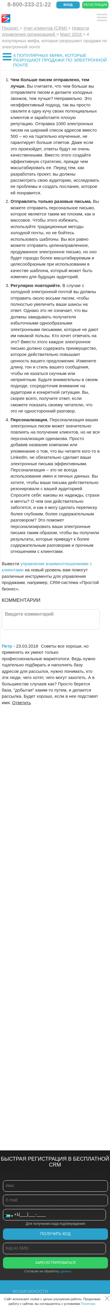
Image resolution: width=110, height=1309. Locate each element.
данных (65, 1271)
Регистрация (95, 4)
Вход (68, 4)
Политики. (88, 1303)
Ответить (21, 702)
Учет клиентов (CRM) (45, 28)
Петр (7, 646)
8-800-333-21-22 (29, 4)
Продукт (11, 28)
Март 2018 (71, 34)
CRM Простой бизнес (44, 18)
